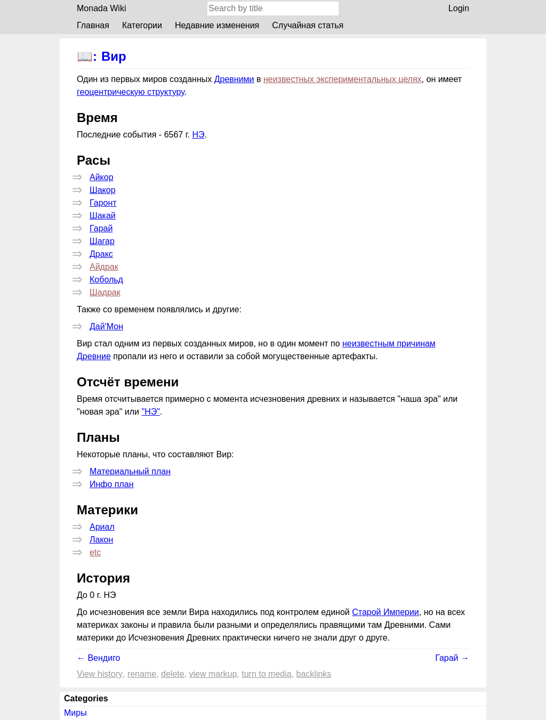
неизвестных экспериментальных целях (342, 79)
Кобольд (106, 279)
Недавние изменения (217, 25)
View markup (213, 673)
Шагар (102, 241)
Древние (94, 356)
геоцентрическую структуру (130, 91)
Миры (75, 712)
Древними (234, 79)
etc (95, 552)
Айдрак (104, 266)
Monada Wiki (101, 8)
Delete (172, 673)
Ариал (102, 526)
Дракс (101, 253)
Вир (113, 56)
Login (458, 8)
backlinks (314, 673)
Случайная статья (307, 25)
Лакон (101, 539)
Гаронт (103, 202)
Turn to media (266, 673)
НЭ (198, 134)
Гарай (101, 228)
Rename (141, 673)
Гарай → (452, 657)
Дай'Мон (106, 326)
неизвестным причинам (389, 343)
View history (100, 673)
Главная (93, 25)
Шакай (103, 215)
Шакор (103, 190)
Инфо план (112, 484)
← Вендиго (99, 657)
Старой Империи (385, 612)
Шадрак (105, 292)
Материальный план (130, 471)
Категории (142, 25)
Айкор (102, 177)
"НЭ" (150, 411)
